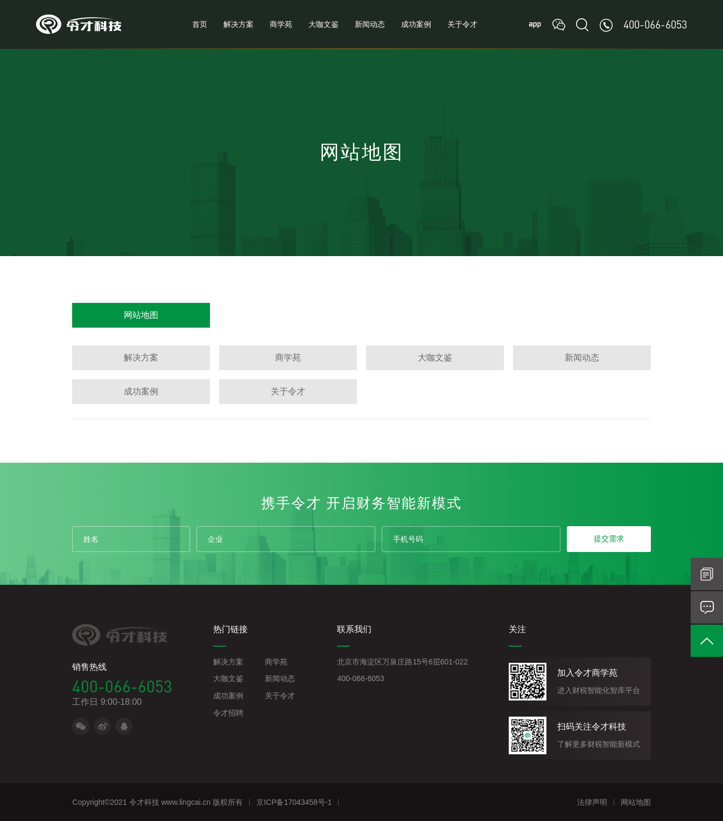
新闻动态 (370, 24)
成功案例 (416, 24)
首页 (199, 24)
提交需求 (609, 538)
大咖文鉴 (323, 24)
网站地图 (141, 315)
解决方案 (238, 24)
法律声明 (592, 802)
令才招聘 (228, 713)
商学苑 (281, 24)
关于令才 (462, 24)
